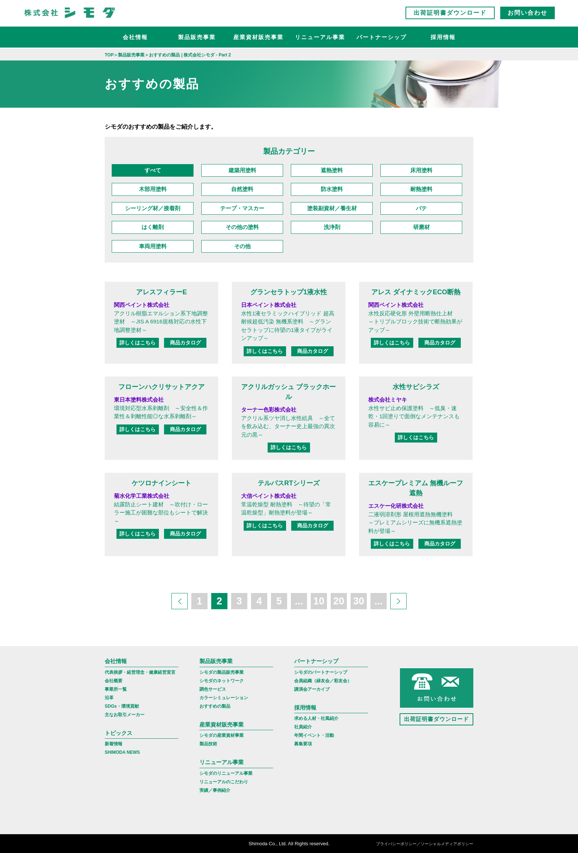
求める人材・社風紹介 (316, 718)
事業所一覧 (116, 689)
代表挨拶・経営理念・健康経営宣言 (140, 672)
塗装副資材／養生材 (332, 208)
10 (318, 601)
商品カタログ (185, 343)
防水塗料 (332, 189)
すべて (152, 170)
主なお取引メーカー (124, 714)
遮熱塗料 (332, 170)
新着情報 (113, 743)
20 (338, 601)
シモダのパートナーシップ (320, 672)
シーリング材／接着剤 (152, 208)
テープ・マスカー (242, 208)
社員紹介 (303, 726)
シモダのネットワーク (221, 680)
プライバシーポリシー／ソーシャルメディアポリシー (424, 844)
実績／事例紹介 (214, 790)
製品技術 (208, 743)
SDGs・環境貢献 (122, 706)
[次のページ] (398, 601)
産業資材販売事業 (258, 39)
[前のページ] (179, 601)
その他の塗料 (242, 227)
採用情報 (443, 39)
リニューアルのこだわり (223, 781)
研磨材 (421, 227)
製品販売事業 (197, 39)
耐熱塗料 (421, 189)
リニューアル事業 (320, 39)
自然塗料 (242, 189)
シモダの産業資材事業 (221, 735)
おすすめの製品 (214, 706)
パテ (421, 208)
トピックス (118, 733)
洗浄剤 (332, 227)
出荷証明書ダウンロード (450, 14)
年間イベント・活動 (314, 735)
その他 (242, 246)
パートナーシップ (381, 39)
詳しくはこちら (137, 343)
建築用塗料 (242, 170)
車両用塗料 (153, 246)
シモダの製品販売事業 (221, 672)
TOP (109, 55)
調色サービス (212, 689)
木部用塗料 (153, 189)
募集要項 (303, 743)
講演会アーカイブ (312, 689)
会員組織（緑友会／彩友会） (323, 680)
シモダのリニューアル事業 (226, 773)
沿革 (109, 697)
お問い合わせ (527, 14)
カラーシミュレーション (223, 697)
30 (358, 601)
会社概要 (113, 680)
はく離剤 (153, 227)
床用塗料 (421, 170)
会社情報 (135, 39)
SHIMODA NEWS (122, 752)
